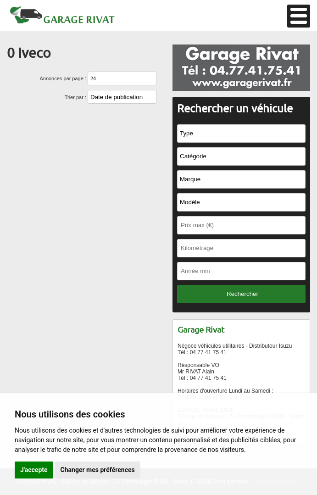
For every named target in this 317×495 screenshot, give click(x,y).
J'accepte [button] (34, 469)
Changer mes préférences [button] (98, 469)
